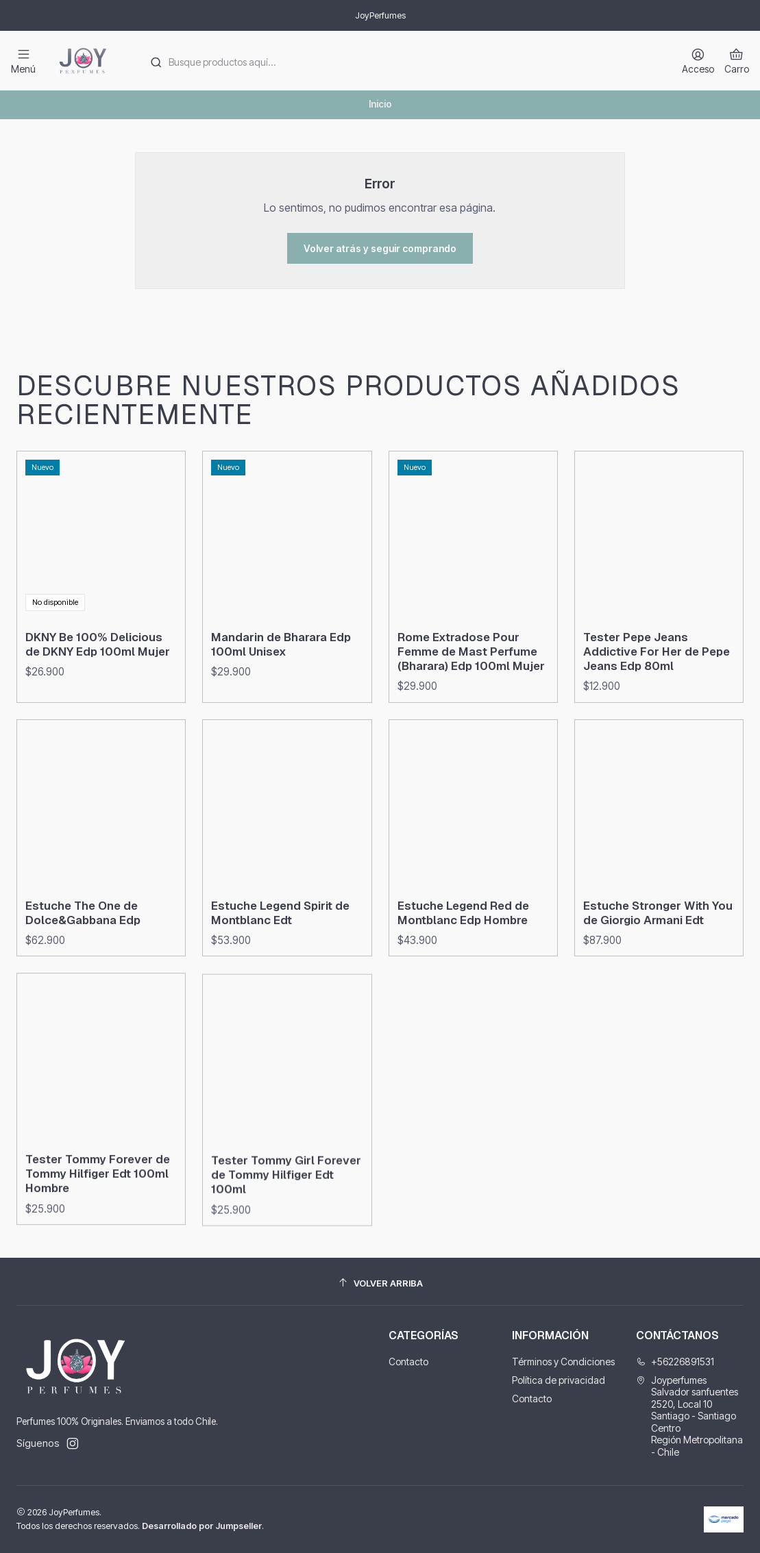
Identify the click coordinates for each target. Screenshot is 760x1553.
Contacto (408, 1361)
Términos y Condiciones (563, 1361)
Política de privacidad (558, 1380)
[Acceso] (698, 60)
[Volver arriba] (380, 1283)
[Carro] (737, 60)
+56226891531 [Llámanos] (675, 1361)
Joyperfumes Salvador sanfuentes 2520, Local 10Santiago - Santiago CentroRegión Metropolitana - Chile (689, 1416)
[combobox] (401, 61)
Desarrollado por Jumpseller (202, 1526)
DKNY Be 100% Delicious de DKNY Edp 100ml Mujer (97, 711)
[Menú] (23, 60)
